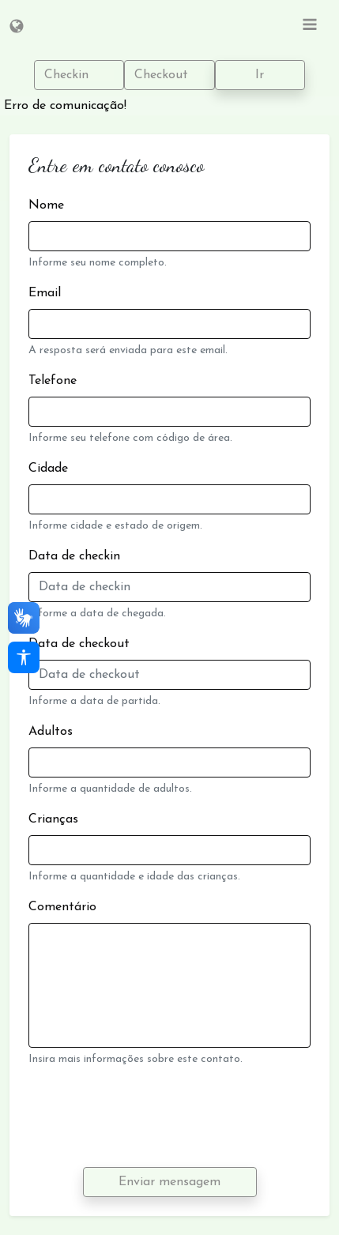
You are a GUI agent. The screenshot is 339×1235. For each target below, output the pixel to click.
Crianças (53, 819)
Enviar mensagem (169, 1182)
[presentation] (148, 1117)
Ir (259, 75)
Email (44, 293)
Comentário (62, 907)
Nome (46, 205)
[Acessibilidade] (24, 657)
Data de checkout (79, 644)
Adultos (50, 731)
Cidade (48, 468)
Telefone (52, 381)
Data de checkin (74, 556)
